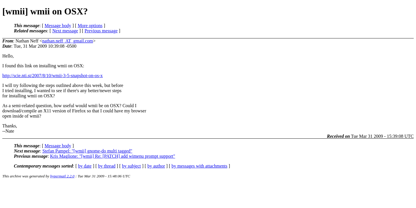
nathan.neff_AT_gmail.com (67, 40)
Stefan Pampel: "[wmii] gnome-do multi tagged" (87, 150)
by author (156, 166)
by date (85, 166)
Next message (65, 30)
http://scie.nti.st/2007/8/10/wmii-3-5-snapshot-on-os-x (52, 75)
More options (90, 25)
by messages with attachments (199, 166)
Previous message (101, 30)
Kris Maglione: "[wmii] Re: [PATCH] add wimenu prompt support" (112, 156)
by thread (107, 166)
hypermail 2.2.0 (62, 176)
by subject (131, 166)
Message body (57, 25)
